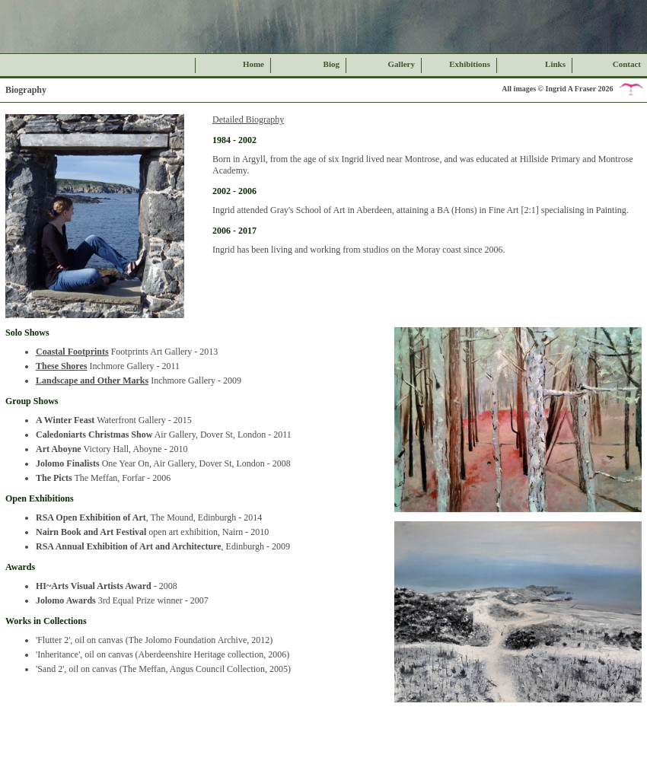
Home (253, 63)
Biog (331, 63)
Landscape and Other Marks (92, 380)
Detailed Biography (248, 119)
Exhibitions (469, 63)
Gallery (401, 63)
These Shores (61, 366)
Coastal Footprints (72, 351)
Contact (627, 63)
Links (555, 63)
